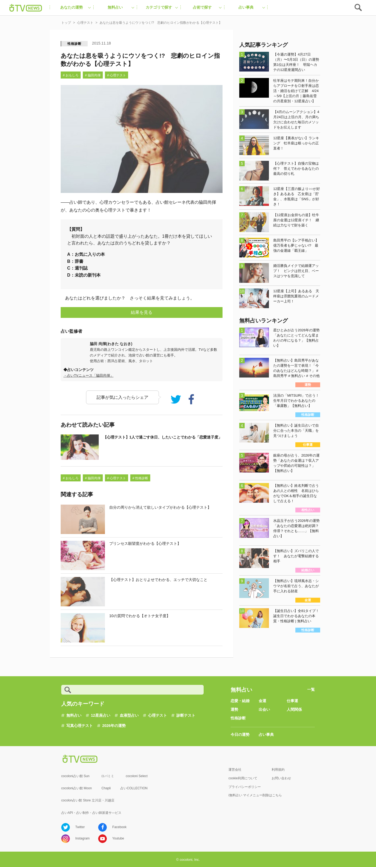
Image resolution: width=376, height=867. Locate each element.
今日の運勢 (240, 734)
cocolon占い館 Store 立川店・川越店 (87, 800)
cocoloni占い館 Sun (75, 776)
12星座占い (100, 715)
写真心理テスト (79, 725)
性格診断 (74, 44)
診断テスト (185, 715)
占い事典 (266, 734)
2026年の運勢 (114, 725)
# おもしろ (70, 75)
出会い (264, 709)
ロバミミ (107, 776)
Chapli (106, 788)
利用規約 (278, 769)
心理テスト (157, 715)
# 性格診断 (140, 478)
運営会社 (234, 769)
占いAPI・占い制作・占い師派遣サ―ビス (91, 813)
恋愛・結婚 (240, 701)
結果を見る (141, 312)
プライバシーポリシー (244, 787)
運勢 (234, 709)
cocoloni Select (137, 776)
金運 (262, 701)
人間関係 (294, 709)
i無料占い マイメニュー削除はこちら (255, 795)
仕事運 (292, 701)
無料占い (73, 715)
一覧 (311, 689)
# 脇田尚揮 (93, 75)
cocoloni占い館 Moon (76, 788)
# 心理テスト (116, 75)
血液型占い (129, 715)
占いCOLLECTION (134, 788)
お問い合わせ (281, 778)
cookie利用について (242, 778)
